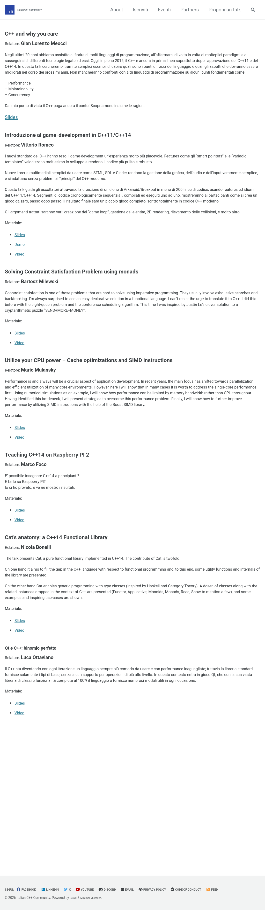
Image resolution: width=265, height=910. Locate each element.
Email (145, 889)
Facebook (30, 889)
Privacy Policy (174, 889)
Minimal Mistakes (95, 898)
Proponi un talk (222, 10)
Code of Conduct (214, 889)
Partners (186, 10)
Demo (21, 303)
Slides (11, 141)
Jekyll (74, 898)
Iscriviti (137, 10)
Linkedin (57, 889)
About (113, 10)
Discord (122, 889)
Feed (244, 889)
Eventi (161, 10)
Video (21, 313)
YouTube (96, 889)
